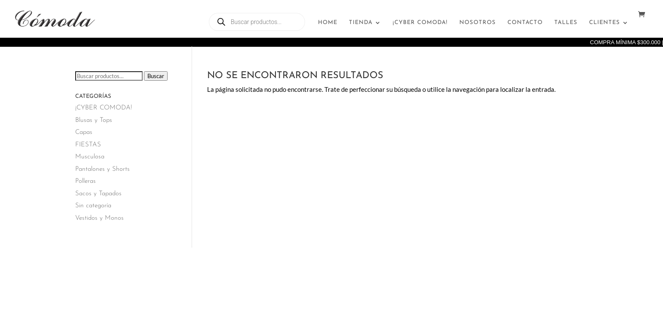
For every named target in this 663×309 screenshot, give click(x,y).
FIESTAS (88, 145)
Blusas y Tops (93, 120)
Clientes (604, 22)
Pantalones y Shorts (102, 169)
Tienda (361, 22)
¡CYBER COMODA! (420, 22)
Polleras (85, 181)
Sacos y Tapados (98, 194)
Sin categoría (93, 206)
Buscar (155, 76)
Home (327, 22)
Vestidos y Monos (99, 218)
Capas (83, 132)
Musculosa (89, 157)
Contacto (525, 22)
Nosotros (477, 22)
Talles (565, 22)
